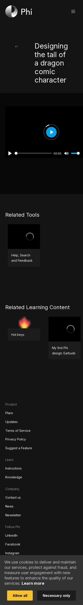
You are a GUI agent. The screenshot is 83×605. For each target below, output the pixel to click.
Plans (9, 413)
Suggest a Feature (18, 448)
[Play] (10, 153)
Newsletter (13, 515)
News (9, 506)
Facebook (12, 544)
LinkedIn (11, 535)
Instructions (13, 468)
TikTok (10, 562)
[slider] (33, 153)
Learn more (33, 593)
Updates (11, 422)
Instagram (12, 553)
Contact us (13, 497)
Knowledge (13, 477)
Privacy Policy (15, 439)
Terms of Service (18, 430)
